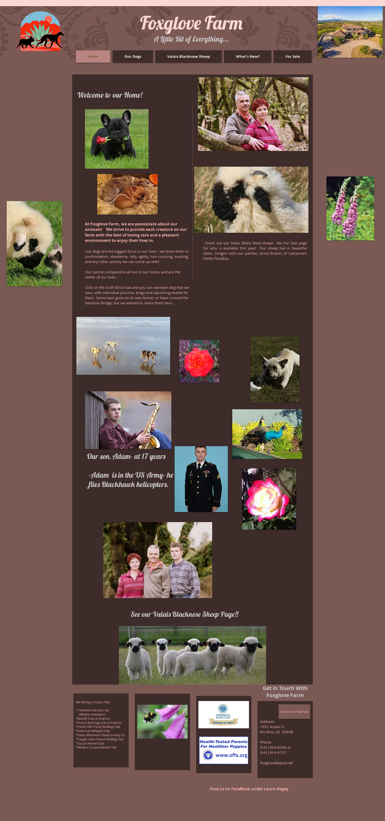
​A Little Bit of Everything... (191, 39)
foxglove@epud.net (276, 762)
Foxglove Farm (191, 22)
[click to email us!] (294, 711)
